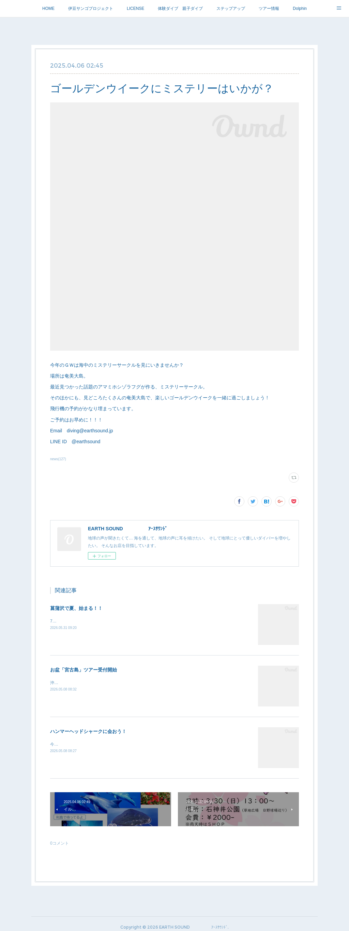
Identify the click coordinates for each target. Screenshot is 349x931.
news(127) (58, 459)
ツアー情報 (269, 8)
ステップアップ (230, 8)
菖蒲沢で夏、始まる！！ (76, 608)
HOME (48, 8)
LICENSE (135, 8)
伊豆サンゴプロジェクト (90, 8)
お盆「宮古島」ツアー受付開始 (83, 669)
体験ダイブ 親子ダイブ (180, 8)
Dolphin (300, 8)
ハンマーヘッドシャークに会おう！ (88, 731)
